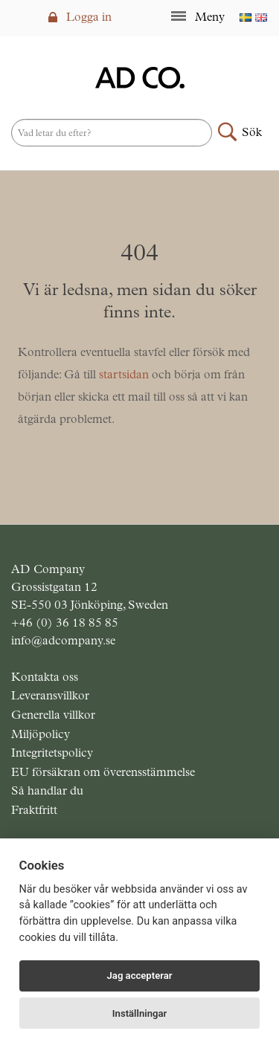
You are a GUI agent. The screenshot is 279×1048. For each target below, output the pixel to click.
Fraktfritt (34, 810)
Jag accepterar (140, 975)
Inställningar (139, 1013)
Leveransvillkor (50, 695)
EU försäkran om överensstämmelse (103, 772)
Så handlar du (47, 790)
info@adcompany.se (63, 640)
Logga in (80, 17)
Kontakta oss (44, 677)
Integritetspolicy (52, 752)
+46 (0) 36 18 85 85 (64, 622)
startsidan (124, 374)
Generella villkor (53, 715)
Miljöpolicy (40, 734)
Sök (252, 132)
